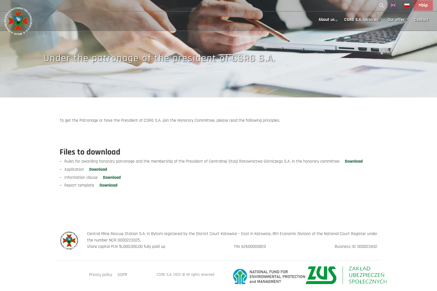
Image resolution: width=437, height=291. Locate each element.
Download (354, 161)
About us (327, 20)
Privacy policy (100, 275)
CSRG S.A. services (361, 20)
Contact (421, 20)
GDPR (122, 275)
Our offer (396, 20)
